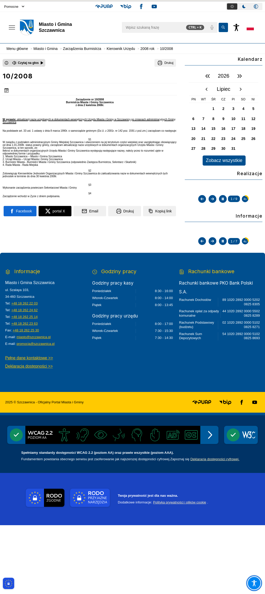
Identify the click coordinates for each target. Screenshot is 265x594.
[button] (104, 6)
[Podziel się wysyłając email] (89, 211)
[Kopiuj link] (159, 211)
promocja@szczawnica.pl (36, 413)
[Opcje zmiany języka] (250, 27)
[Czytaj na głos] (27, 63)
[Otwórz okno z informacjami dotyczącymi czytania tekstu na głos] (6, 63)
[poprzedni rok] (207, 76)
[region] (223, 117)
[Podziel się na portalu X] (55, 211)
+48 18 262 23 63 (24, 393)
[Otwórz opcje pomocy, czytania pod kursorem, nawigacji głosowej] (254, 583)
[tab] (232, 6)
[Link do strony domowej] (68, 27)
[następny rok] (239, 76)
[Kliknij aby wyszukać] (223, 27)
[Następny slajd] (212, 247)
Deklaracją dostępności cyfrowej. (214, 528)
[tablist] (244, 6)
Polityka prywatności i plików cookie (179, 571)
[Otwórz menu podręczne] (12, 27)
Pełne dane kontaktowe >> (29, 427)
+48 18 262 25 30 (26, 399)
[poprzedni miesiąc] (206, 89)
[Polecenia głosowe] (212, 27)
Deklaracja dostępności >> (29, 435)
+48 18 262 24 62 (24, 379)
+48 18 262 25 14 (24, 386)
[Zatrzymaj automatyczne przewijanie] (223, 247)
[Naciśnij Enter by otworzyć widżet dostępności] (236, 27)
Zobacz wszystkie (224, 160)
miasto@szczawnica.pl (34, 406)
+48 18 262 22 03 (24, 372)
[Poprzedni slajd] (202, 247)
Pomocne (14, 7)
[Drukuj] (165, 63)
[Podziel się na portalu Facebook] (20, 211)
